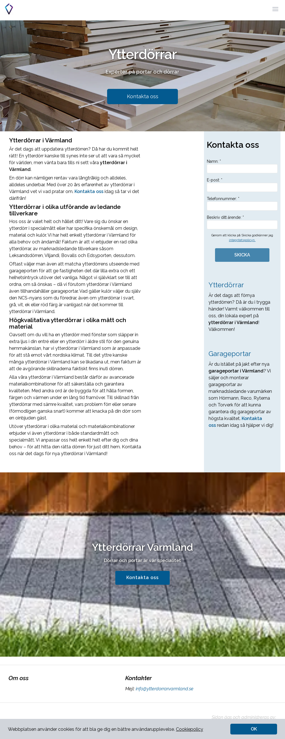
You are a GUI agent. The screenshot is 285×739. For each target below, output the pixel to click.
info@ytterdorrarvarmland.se (164, 688)
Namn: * (242, 166)
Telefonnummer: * (242, 203)
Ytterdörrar (226, 285)
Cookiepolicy (189, 729)
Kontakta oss (142, 96)
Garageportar (230, 354)
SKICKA (242, 255)
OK (254, 729)
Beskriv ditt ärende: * (242, 222)
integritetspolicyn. (242, 240)
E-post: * (242, 185)
